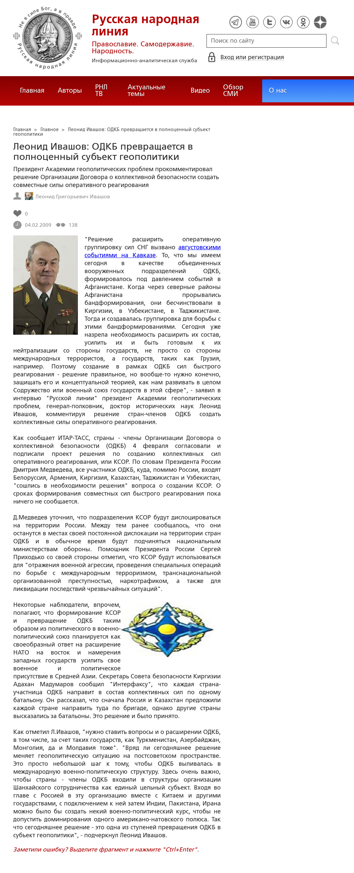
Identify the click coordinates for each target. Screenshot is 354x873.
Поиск (335, 40)
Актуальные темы (146, 90)
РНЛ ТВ (101, 90)
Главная (32, 90)
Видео (200, 90)
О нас (278, 90)
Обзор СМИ (233, 90)
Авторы (70, 90)
